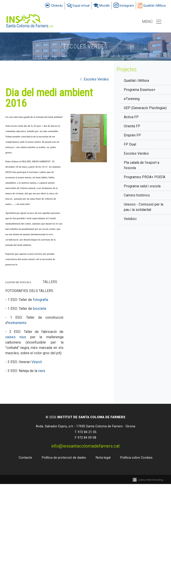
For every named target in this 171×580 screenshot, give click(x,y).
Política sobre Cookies (136, 458)
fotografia (40, 300)
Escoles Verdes (136, 153)
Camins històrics (137, 195)
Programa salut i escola (142, 186)
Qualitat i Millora (136, 80)
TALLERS (50, 282)
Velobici (130, 219)
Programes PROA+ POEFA (144, 177)
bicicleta (39, 308)
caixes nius (15, 337)
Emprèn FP (132, 135)
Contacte (25, 458)
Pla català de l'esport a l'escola (141, 165)
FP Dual (130, 144)
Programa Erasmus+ (139, 90)
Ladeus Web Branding (150, 479)
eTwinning (132, 99)
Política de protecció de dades (64, 458)
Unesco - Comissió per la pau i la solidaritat (143, 207)
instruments (17, 323)
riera (41, 371)
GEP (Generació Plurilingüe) (145, 108)
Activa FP (131, 117)
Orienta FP (132, 126)
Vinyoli (36, 362)
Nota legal (103, 458)
